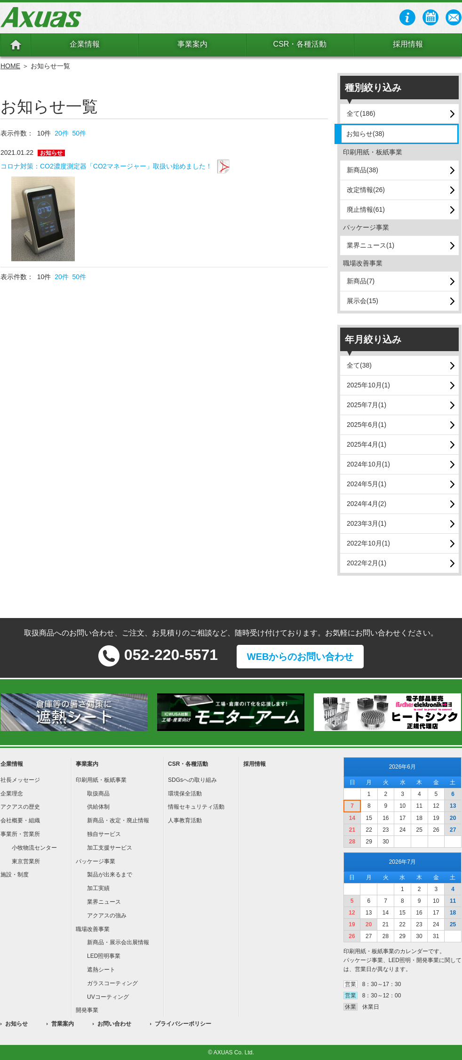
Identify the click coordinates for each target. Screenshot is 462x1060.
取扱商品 (98, 793)
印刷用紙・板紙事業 (101, 780)
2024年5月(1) (366, 484)
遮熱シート (101, 969)
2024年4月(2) (366, 503)
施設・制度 (14, 874)
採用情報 (408, 44)
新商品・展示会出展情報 (118, 942)
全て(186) (361, 113)
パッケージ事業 (95, 861)
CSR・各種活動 (300, 44)
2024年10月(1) (368, 464)
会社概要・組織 (20, 820)
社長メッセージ (20, 780)
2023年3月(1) (366, 523)
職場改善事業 (93, 929)
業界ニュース (104, 902)
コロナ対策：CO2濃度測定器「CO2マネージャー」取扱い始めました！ (106, 166)
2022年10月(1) (368, 543)
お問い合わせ (114, 1023)
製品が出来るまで (109, 874)
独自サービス (104, 834)
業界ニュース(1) (370, 245)
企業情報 (85, 44)
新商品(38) (362, 170)
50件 (79, 133)
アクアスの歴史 (20, 806)
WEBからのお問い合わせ (300, 656)
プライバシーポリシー (183, 1023)
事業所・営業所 (20, 834)
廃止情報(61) (366, 209)
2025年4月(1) (366, 444)
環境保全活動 (185, 793)
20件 (62, 133)
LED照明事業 (103, 956)
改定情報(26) (366, 189)
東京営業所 (26, 861)
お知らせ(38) (365, 133)
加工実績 (98, 888)
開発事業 (87, 1010)
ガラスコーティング (112, 983)
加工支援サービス (109, 847)
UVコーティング (108, 997)
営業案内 (62, 1023)
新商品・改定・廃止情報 (118, 820)
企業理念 (11, 793)
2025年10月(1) (368, 385)
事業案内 (192, 44)
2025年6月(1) (366, 424)
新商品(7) (360, 281)
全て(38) (359, 365)
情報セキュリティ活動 (196, 806)
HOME (10, 66)
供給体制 (98, 806)
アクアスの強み (107, 915)
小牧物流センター (34, 847)
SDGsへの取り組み (192, 780)
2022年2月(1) (366, 563)
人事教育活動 (185, 820)
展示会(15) (362, 301)
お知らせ (16, 1023)
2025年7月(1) (366, 405)
